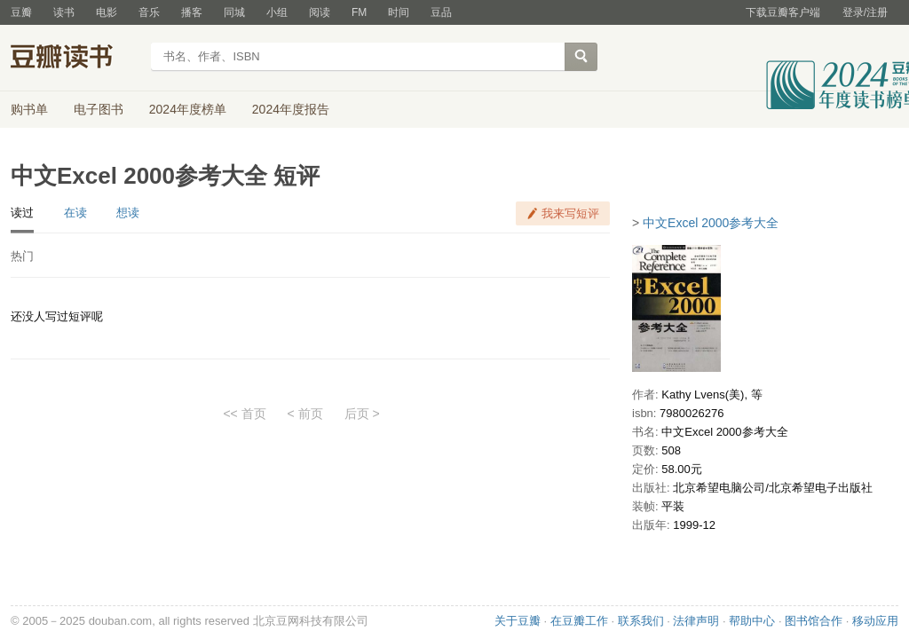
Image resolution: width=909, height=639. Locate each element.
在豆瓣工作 (579, 620)
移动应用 (875, 620)
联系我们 (641, 620)
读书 (64, 12)
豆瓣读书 (75, 58)
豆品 (441, 12)
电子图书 (98, 109)
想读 (127, 212)
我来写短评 (570, 213)
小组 (277, 12)
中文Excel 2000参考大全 (711, 223)
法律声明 (696, 620)
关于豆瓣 (517, 620)
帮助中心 (752, 620)
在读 (75, 212)
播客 (191, 12)
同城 (234, 12)
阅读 (319, 12)
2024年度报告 (290, 109)
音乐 (149, 12)
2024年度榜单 (187, 109)
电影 (106, 12)
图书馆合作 (813, 620)
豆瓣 (21, 12)
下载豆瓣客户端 (783, 12)
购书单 (29, 109)
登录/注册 (865, 12)
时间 (398, 12)
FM (359, 12)
